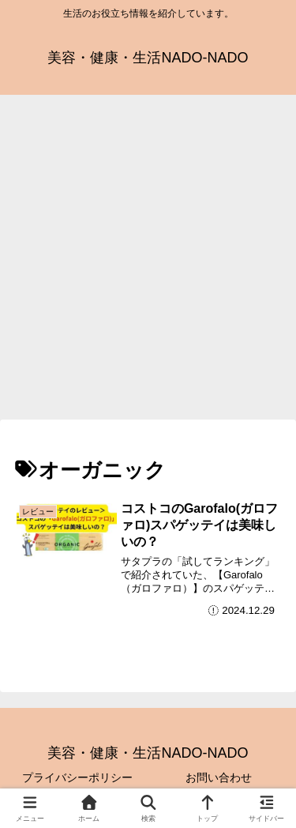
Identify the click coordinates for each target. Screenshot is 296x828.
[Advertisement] (148, 262)
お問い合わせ (218, 777)
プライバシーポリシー (77, 777)
